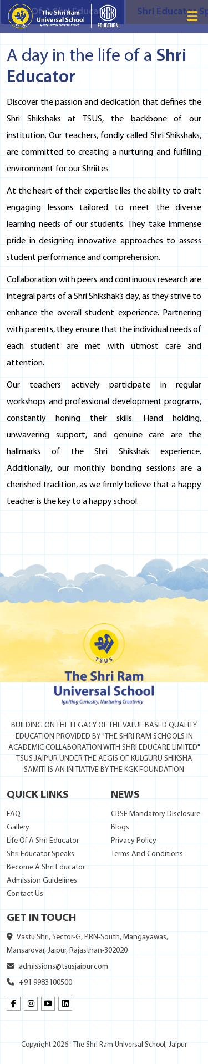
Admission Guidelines (42, 881)
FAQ (14, 814)
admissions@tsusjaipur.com (57, 967)
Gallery (18, 827)
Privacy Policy (133, 841)
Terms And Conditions (147, 854)
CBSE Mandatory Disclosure (155, 814)
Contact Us (25, 894)
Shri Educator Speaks (40, 854)
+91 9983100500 (39, 983)
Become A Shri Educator (46, 867)
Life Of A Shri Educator (43, 841)
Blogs (120, 827)
